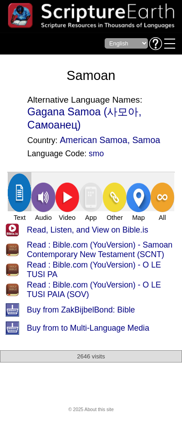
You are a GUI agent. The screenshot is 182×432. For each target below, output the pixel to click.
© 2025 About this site (91, 409)
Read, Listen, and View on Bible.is (87, 229)
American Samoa (93, 140)
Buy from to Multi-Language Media (88, 328)
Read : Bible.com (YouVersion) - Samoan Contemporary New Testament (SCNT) (99, 249)
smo (96, 153)
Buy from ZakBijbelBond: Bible (81, 309)
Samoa (146, 140)
